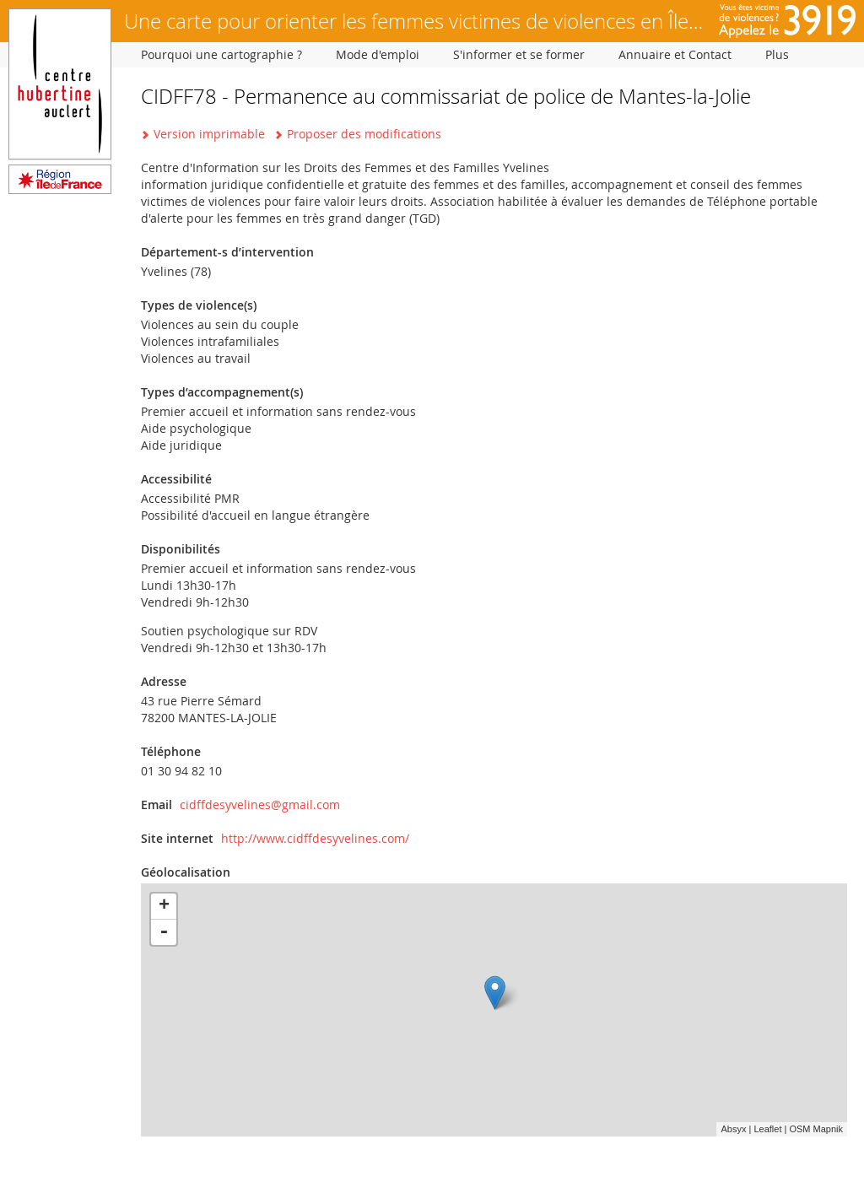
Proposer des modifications (364, 134)
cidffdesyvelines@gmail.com (260, 804)
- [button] (164, 932)
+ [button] (164, 906)
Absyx (733, 1129)
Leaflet (767, 1129)
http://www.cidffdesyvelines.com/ (315, 838)
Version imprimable (209, 134)
